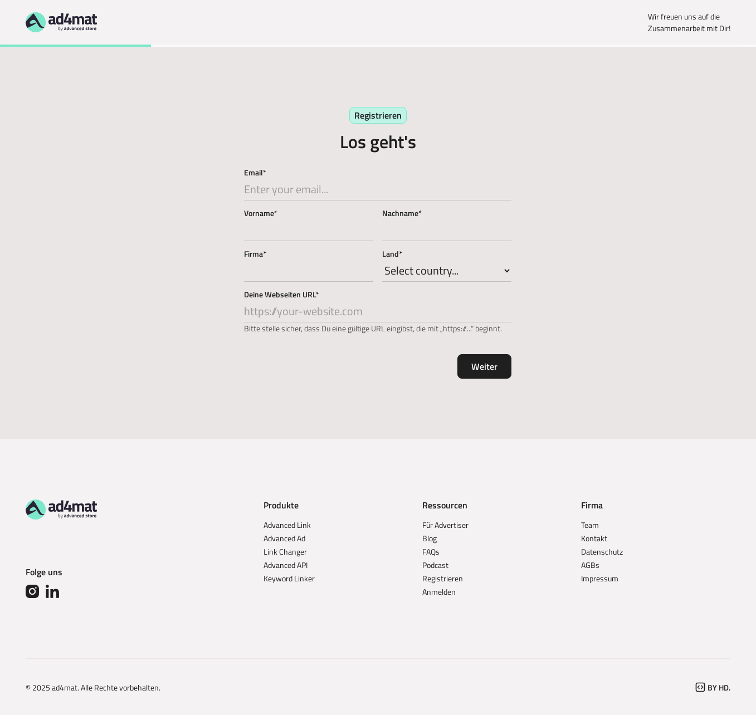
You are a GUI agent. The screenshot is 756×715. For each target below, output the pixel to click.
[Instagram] (32, 591)
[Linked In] (52, 591)
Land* (392, 253)
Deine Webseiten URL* (281, 294)
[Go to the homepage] (61, 509)
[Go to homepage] (61, 22)
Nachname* (402, 213)
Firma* (255, 253)
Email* (255, 172)
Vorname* (260, 213)
